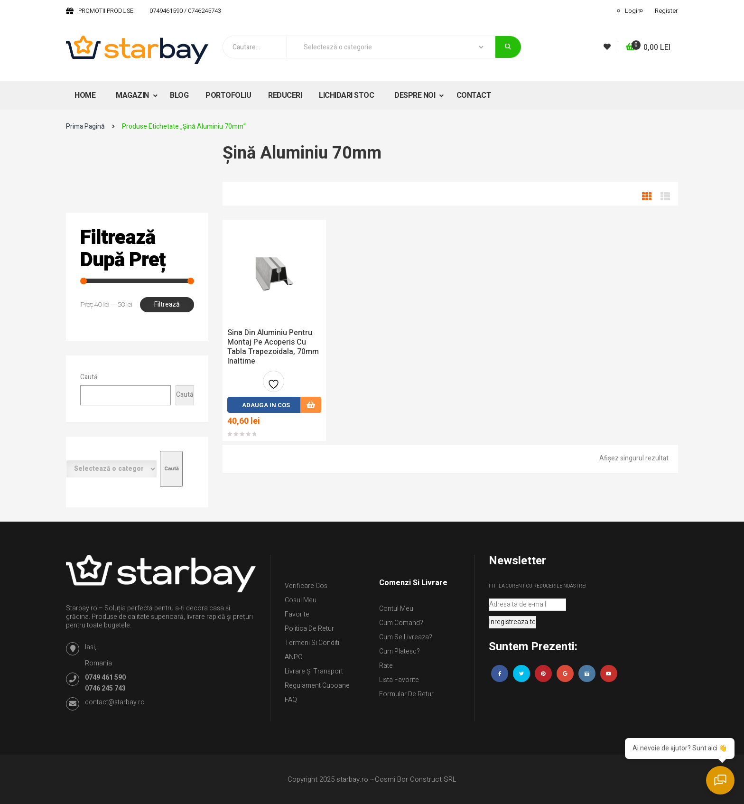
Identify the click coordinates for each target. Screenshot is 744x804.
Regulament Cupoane (317, 686)
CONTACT (474, 95)
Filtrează (167, 304)
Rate (386, 666)
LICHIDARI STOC (346, 95)
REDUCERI (285, 95)
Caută (89, 377)
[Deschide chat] (720, 780)
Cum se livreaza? (405, 637)
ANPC (293, 657)
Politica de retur (309, 629)
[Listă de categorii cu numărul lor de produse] (111, 468)
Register (666, 10)
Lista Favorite (399, 680)
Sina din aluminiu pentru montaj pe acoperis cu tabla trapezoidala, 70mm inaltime (273, 347)
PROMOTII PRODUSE (105, 10)
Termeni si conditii (313, 643)
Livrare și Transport (314, 671)
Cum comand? (401, 623)
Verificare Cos (306, 586)
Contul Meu (396, 609)
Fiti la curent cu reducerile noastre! (537, 586)
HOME (84, 95)
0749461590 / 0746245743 (185, 10)
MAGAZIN (133, 95)
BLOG (179, 95)
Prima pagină (85, 126)
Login (633, 10)
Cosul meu (300, 600)
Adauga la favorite (273, 385)
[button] (648, 47)
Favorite (297, 614)
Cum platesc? (399, 651)
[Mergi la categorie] (171, 469)
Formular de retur (406, 694)
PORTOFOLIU (228, 95)
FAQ (291, 700)
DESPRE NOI (415, 95)
